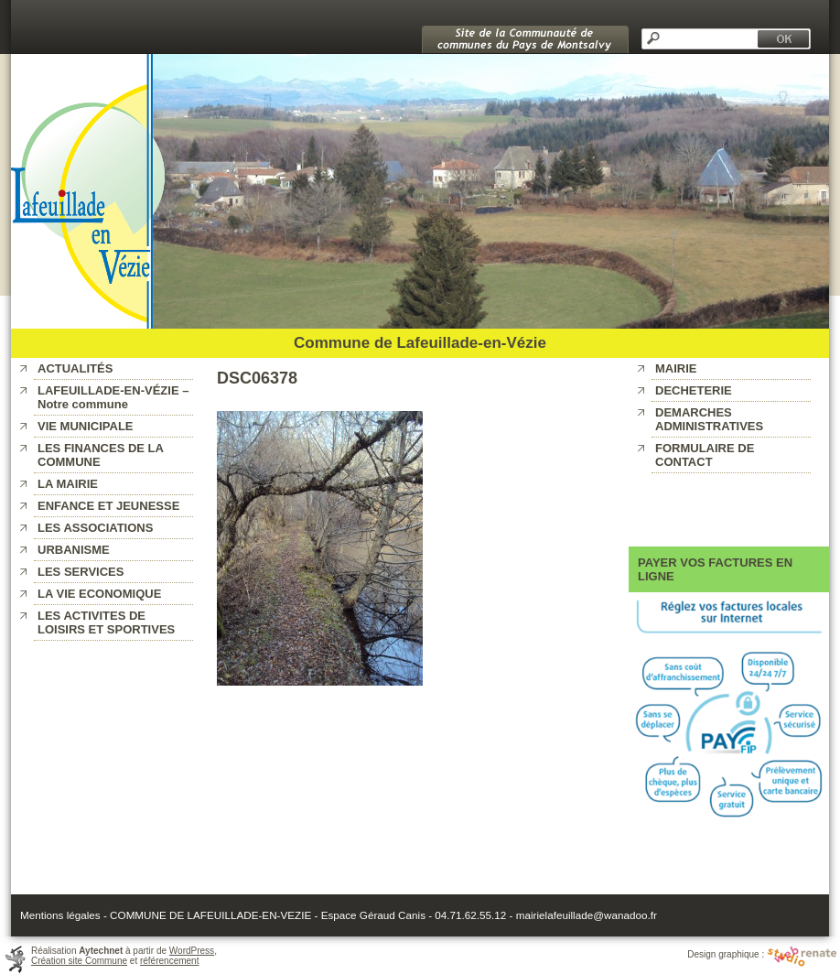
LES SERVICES (81, 572)
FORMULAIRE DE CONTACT (704, 455)
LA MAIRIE (68, 484)
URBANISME (74, 550)
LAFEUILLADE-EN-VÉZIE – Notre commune (113, 397)
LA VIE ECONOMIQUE (99, 594)
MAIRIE (676, 368)
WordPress (191, 951)
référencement (169, 961)
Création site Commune (79, 961)
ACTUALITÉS (75, 368)
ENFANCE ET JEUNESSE (108, 506)
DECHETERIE (693, 390)
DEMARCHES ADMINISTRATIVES (709, 419)
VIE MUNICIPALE (86, 426)
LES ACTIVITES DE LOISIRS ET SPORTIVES (106, 622)
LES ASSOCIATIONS (95, 528)
